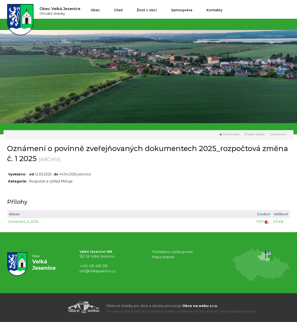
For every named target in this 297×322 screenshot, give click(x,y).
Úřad (118, 10)
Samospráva (181, 10)
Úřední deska (254, 134)
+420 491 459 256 (93, 266)
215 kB (278, 222)
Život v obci (147, 10)
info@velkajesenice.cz (97, 271)
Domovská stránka (231, 134)
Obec (95, 10)
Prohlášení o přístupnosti (172, 252)
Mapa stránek (163, 257)
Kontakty (214, 10)
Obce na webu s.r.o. (200, 306)
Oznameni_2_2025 (23, 222)
